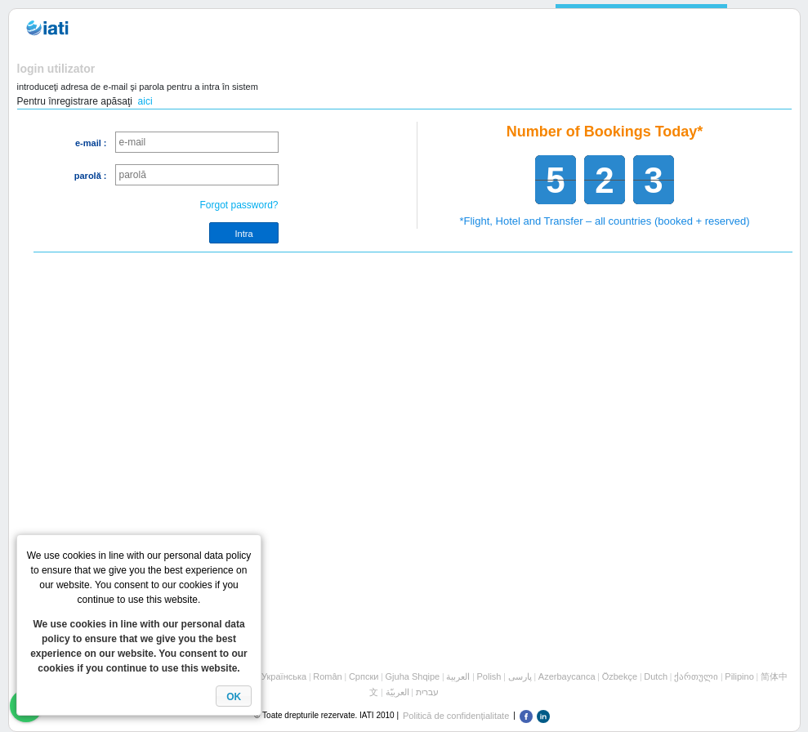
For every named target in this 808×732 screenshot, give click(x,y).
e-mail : (91, 143)
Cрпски (363, 676)
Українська (283, 676)
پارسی (520, 676)
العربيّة (397, 692)
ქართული (696, 676)
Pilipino (739, 676)
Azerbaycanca (567, 676)
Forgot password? (238, 205)
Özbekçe (619, 676)
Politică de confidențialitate (456, 716)
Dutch (655, 676)
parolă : (90, 176)
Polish (489, 676)
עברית (427, 692)
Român (327, 676)
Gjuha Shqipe (413, 676)
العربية (458, 676)
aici (145, 101)
